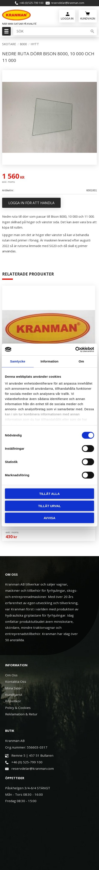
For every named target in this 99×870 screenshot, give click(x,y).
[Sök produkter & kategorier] (50, 31)
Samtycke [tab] (17, 361)
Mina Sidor (13, 688)
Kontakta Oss (15, 681)
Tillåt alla (49, 494)
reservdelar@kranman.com (67, 3)
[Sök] (92, 31)
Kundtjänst (13, 694)
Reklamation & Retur (21, 714)
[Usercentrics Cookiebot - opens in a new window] (75, 349)
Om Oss (11, 675)
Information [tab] (49, 361)
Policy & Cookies (18, 707)
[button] (6, 32)
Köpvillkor (13, 701)
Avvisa (50, 518)
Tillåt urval (49, 506)
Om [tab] (81, 361)
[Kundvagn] (87, 15)
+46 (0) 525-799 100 (31, 3)
